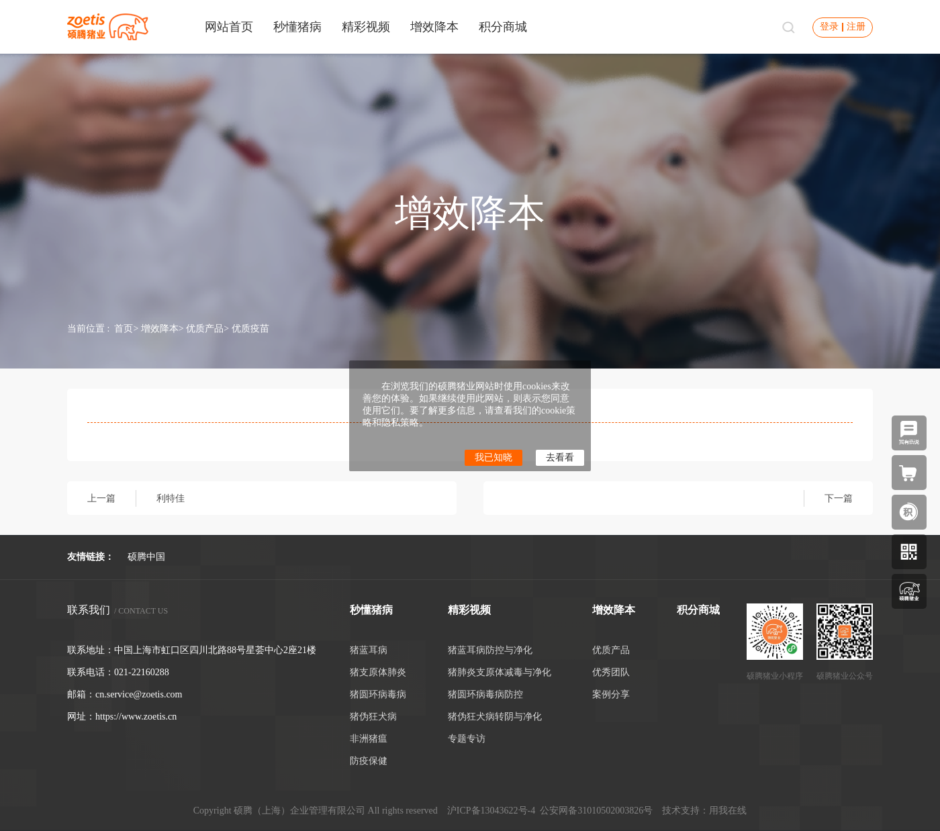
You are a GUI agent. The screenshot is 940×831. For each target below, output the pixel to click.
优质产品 (205, 329)
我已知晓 (493, 457)
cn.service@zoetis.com (139, 694)
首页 (123, 329)
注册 (856, 26)
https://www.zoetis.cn (136, 717)
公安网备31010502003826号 (596, 810)
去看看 (560, 457)
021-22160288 (141, 672)
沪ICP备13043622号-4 (491, 810)
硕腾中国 (146, 557)
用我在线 (728, 810)
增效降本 (160, 329)
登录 (829, 26)
